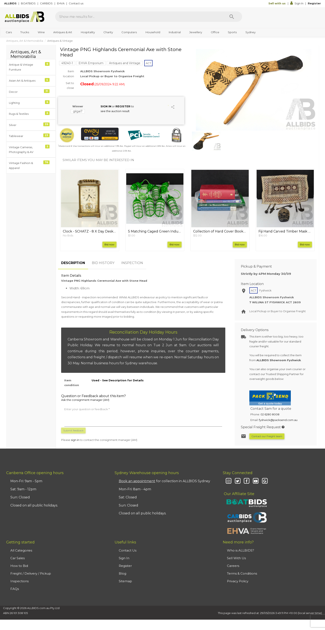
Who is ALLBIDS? (240, 550)
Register (314, 3)
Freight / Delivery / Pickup (30, 573)
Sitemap (125, 581)
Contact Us (127, 550)
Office (215, 32)
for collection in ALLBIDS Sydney (164, 481)
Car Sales (17, 558)
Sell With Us (236, 558)
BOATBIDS (28, 3)
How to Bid (19, 566)
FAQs (14, 589)
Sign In (297, 3)
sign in (75, 440)
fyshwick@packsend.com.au (278, 420)
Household (153, 32)
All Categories (21, 550)
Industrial (175, 32)
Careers (233, 566)
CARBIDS (46, 3)
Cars (9, 32)
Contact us (76, 3)
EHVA (61, 3)
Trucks (24, 32)
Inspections (19, 581)
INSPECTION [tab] (132, 263)
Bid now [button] (109, 244)
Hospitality (88, 32)
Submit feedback (73, 430)
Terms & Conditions (242, 573)
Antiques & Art (62, 32)
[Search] (231, 16)
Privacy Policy (237, 581)
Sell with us (277, 3)
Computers (129, 32)
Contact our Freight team (266, 436)
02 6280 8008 (270, 414)
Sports (232, 32)
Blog (122, 573)
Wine (41, 32)
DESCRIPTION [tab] (73, 263)
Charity (108, 32)
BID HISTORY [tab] (103, 263)
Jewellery (195, 32)
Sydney (250, 32)
